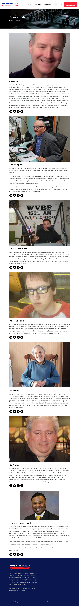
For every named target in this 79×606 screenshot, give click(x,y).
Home (11, 21)
